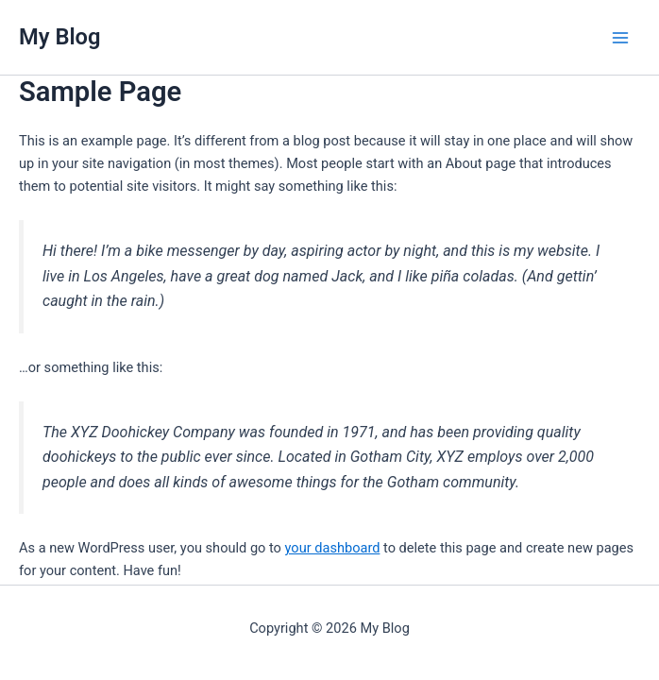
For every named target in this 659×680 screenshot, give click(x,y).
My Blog (60, 37)
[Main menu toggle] (620, 38)
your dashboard (332, 547)
